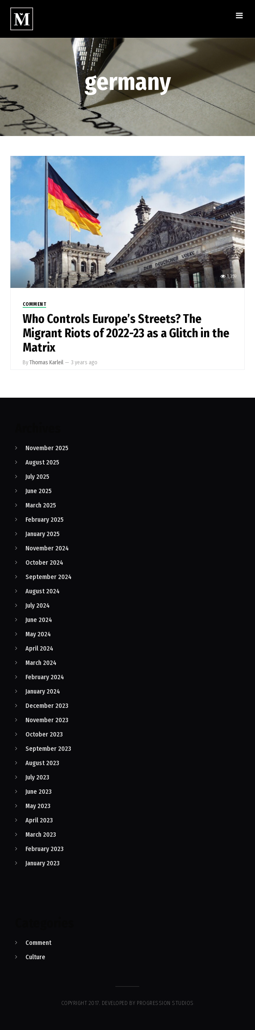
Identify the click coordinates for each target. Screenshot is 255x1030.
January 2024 (42, 691)
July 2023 (37, 777)
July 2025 (37, 476)
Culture (35, 957)
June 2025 (38, 491)
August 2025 (42, 462)
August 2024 (42, 591)
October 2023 (44, 734)
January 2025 (42, 534)
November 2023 (46, 720)
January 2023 (42, 863)
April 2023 (39, 820)
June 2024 (38, 620)
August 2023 (42, 763)
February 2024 (44, 677)
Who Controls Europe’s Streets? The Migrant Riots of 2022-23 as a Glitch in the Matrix (126, 333)
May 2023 (38, 806)
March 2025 (40, 505)
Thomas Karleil (46, 362)
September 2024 (48, 577)
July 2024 (37, 605)
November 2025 (46, 448)
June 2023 (38, 791)
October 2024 (44, 562)
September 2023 (48, 748)
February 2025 (44, 519)
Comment (35, 304)
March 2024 (40, 663)
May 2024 (38, 634)
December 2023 (46, 705)
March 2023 (40, 834)
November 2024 (47, 548)
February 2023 (44, 849)
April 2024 (39, 648)
